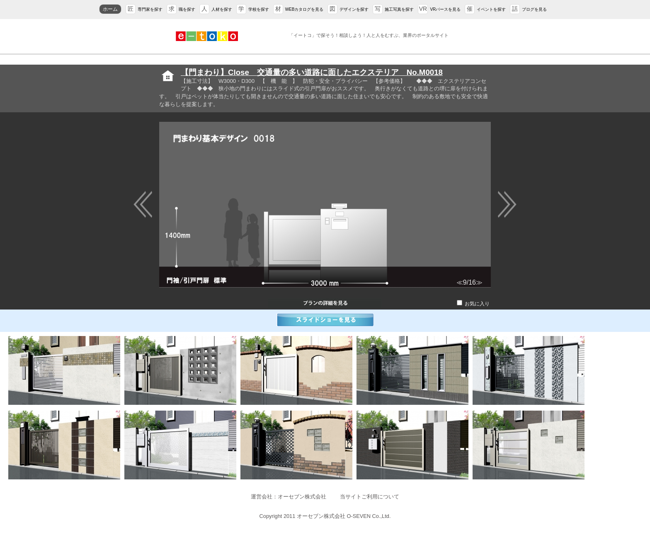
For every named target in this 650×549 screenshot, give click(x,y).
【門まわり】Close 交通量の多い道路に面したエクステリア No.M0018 (312, 72)
